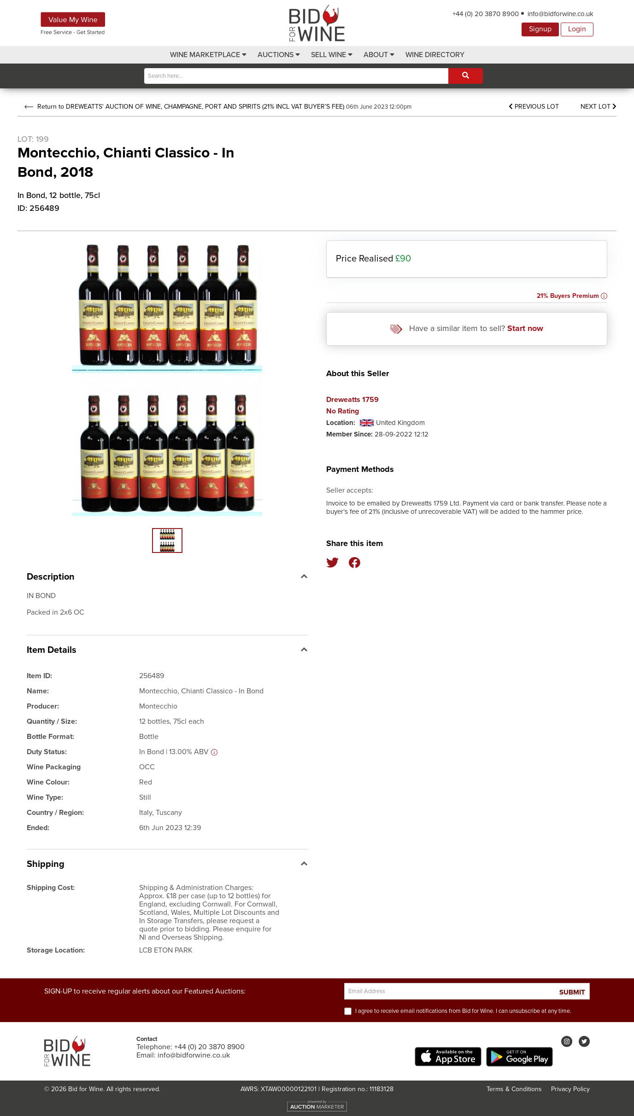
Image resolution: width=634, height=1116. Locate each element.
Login (577, 29)
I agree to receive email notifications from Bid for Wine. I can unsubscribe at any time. (463, 1011)
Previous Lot (534, 106)
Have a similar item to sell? (466, 328)
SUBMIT (572, 992)
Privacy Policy (570, 1089)
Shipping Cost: (51, 888)
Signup (540, 29)
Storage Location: (56, 950)
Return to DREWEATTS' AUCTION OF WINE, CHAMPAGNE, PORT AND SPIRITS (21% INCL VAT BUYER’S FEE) (184, 106)
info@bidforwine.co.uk (560, 14)
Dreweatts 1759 (352, 399)
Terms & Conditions (514, 1089)
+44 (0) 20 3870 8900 (485, 14)
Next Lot (598, 106)
